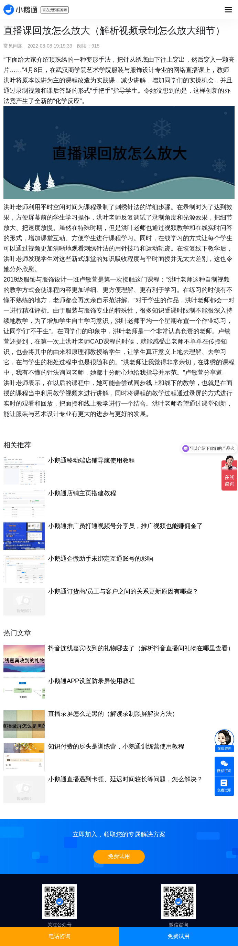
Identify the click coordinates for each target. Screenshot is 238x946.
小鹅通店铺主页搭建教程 (82, 493)
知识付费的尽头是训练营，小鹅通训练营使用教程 (116, 746)
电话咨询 (59, 936)
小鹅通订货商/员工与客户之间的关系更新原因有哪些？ (123, 591)
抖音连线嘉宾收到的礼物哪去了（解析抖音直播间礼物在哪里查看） (141, 648)
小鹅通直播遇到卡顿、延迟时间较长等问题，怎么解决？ (125, 779)
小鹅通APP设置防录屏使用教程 (91, 681)
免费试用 (119, 856)
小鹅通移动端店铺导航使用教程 (91, 460)
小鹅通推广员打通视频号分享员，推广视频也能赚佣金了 (125, 525)
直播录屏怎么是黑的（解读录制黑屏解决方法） (113, 713)
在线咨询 (224, 748)
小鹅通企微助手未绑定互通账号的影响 (100, 558)
